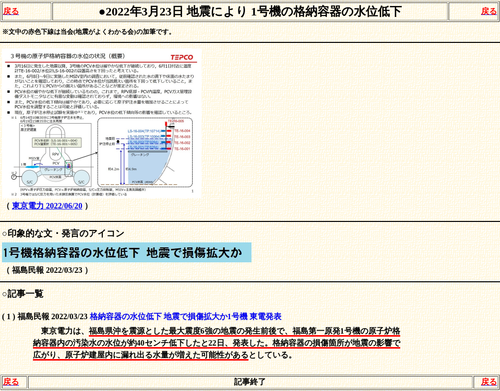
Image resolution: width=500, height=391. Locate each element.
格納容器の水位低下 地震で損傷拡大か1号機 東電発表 (185, 316)
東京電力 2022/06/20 (47, 205)
